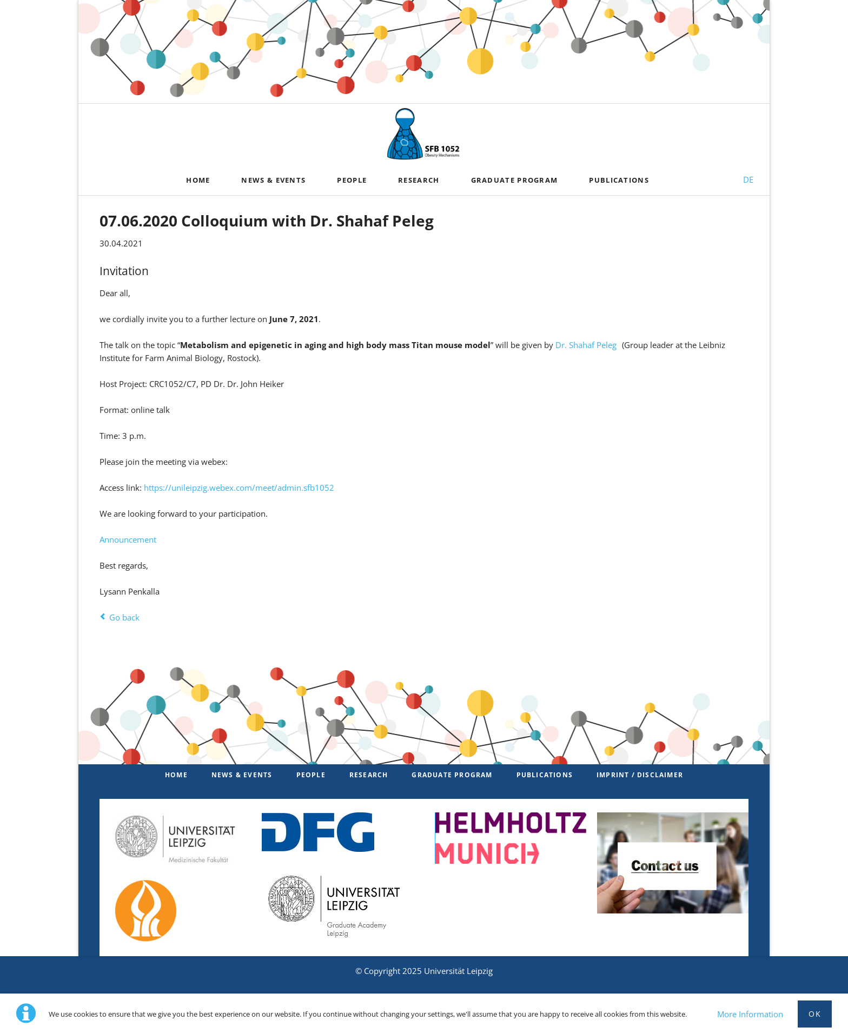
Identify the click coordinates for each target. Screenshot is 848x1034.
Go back (124, 617)
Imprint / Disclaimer (640, 774)
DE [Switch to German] (748, 179)
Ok (815, 1014)
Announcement (128, 539)
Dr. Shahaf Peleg (586, 344)
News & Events (242, 774)
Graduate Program (452, 774)
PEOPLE (311, 774)
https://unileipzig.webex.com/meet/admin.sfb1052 (239, 487)
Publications (544, 774)
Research (368, 774)
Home (176, 774)
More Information (750, 1014)
